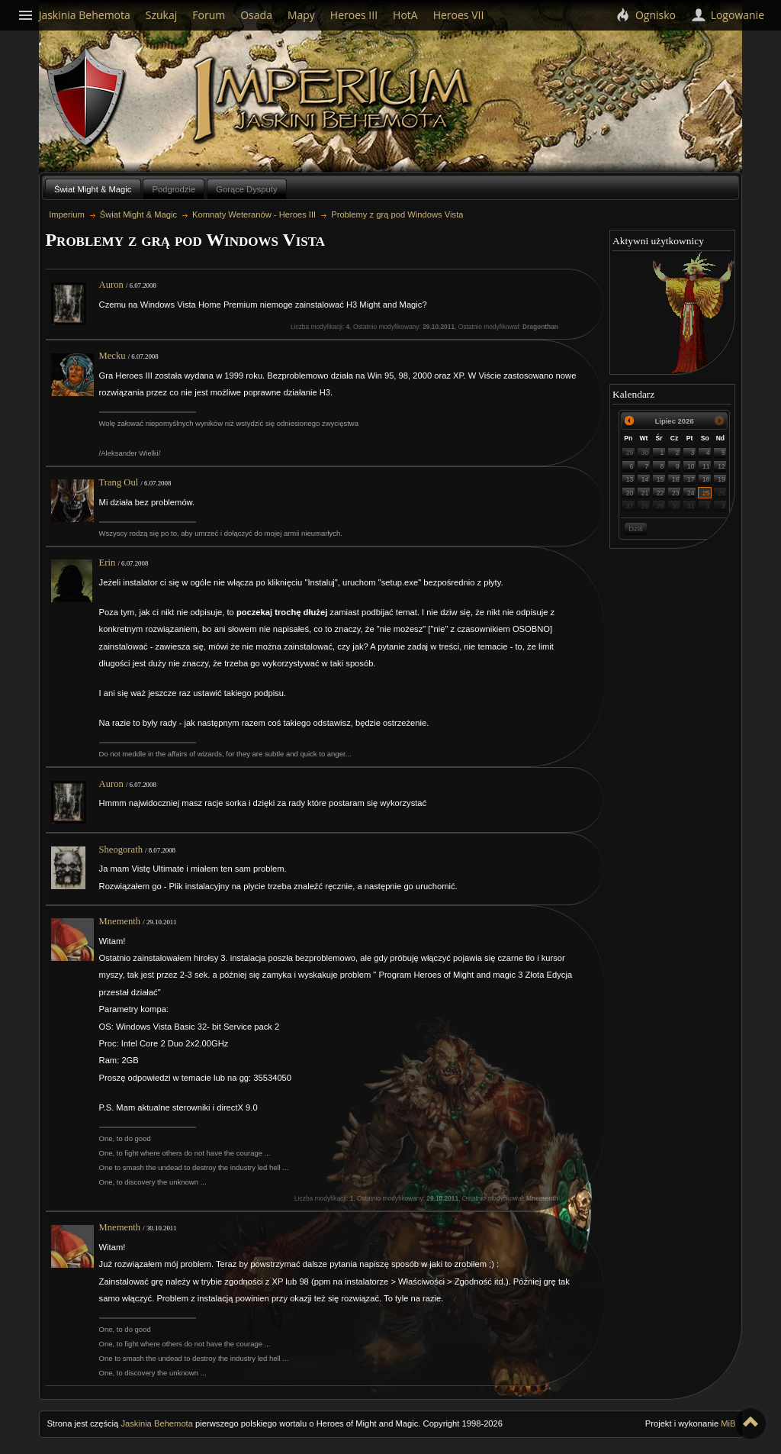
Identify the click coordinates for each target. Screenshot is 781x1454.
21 (645, 493)
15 (660, 479)
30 (645, 452)
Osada (256, 15)
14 (645, 479)
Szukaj (162, 15)
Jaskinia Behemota (157, 1423)
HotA (405, 15)
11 (706, 466)
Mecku (112, 355)
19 (721, 479)
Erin (107, 562)
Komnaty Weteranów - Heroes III (254, 214)
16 (676, 479)
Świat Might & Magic (92, 189)
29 (630, 452)
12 (721, 466)
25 (706, 493)
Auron (111, 284)
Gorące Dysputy (246, 189)
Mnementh (120, 921)
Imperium (334, 100)
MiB (728, 1423)
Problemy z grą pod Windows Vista (397, 214)
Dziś (635, 528)
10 (691, 466)
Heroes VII (458, 15)
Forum (208, 15)
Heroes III (354, 15)
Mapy (301, 15)
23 (676, 493)
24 (691, 493)
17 (691, 479)
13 (630, 479)
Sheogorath (121, 849)
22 (660, 493)
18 (706, 479)
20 (630, 493)
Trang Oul (119, 482)
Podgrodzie (174, 189)
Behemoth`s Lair (87, 98)
